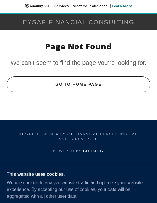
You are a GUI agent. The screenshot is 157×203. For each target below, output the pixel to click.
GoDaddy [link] (93, 151)
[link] (78, 22)
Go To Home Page (78, 84)
